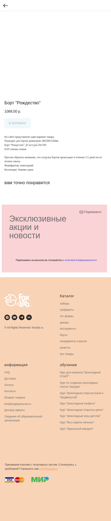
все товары (67, 354)
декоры (64, 322)
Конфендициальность (17, 403)
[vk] (29, 317)
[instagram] (7, 317)
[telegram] (21, 317)
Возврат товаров (14, 397)
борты (64, 335)
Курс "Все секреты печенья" (77, 422)
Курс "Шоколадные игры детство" (80, 416)
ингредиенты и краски (73, 341)
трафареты (67, 309)
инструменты (68, 328)
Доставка (10, 378)
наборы (64, 303)
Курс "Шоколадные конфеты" (78, 403)
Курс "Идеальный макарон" (77, 428)
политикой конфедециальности (81, 260)
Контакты (10, 391)
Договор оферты (14, 410)
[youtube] (14, 317)
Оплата (8, 385)
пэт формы (66, 316)
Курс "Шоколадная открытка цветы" (82, 409)
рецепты (65, 347)
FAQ (7, 372)
